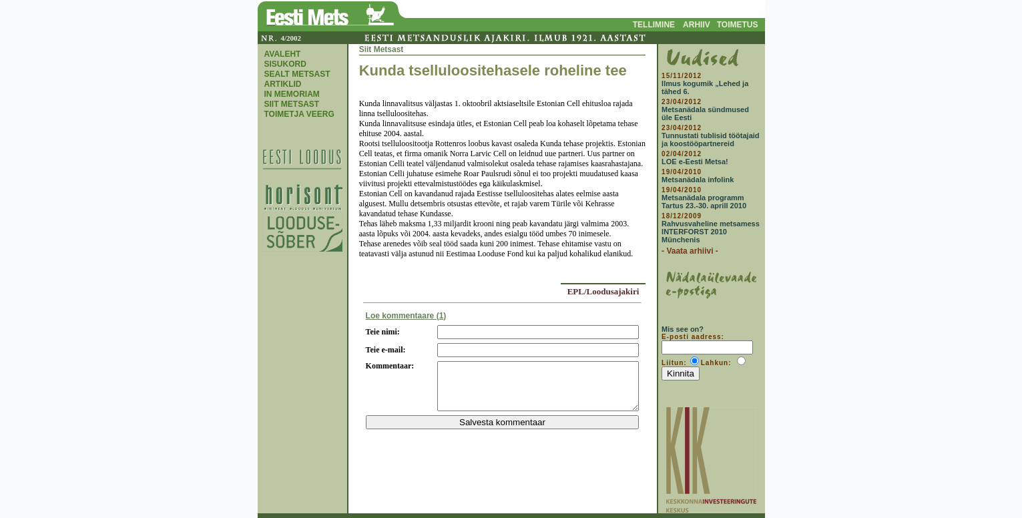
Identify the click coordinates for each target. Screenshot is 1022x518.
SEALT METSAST (297, 74)
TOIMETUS (737, 24)
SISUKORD (285, 64)
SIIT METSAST (292, 104)
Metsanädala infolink (698, 180)
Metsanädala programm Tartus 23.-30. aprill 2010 (704, 202)
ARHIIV (696, 24)
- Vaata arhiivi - (690, 251)
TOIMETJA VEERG (299, 114)
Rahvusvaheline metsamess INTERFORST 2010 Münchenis (711, 232)
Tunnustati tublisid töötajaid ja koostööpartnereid (710, 140)
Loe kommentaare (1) (406, 315)
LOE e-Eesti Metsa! (695, 162)
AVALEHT (282, 54)
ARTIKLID (283, 84)
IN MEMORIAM (292, 94)
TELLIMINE (654, 24)
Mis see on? (683, 329)
